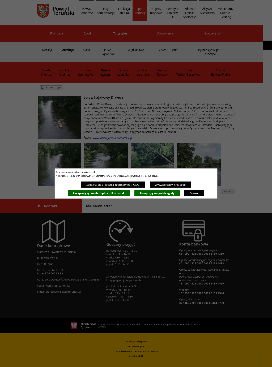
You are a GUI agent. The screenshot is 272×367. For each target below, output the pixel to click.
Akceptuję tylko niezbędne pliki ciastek (99, 193)
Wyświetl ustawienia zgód (170, 184)
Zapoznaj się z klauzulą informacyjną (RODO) (113, 184)
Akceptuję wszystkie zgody (157, 193)
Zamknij (194, 193)
